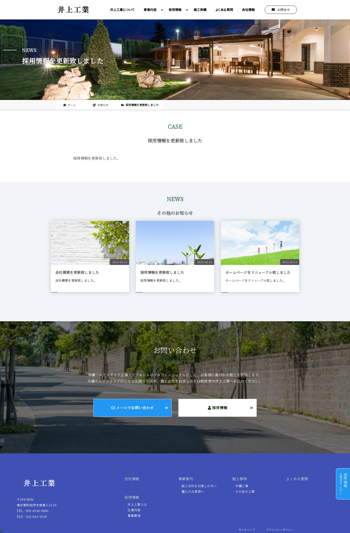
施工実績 (200, 9)
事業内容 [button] (152, 9)
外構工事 (241, 486)
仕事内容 (134, 510)
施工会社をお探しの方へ (199, 486)
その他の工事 (245, 491)
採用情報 (131, 497)
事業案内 (185, 478)
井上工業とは (137, 504)
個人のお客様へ (192, 491)
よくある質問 (224, 9)
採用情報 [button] (177, 9)
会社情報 (248, 9)
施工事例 (239, 478)
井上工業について (122, 9)
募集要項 (134, 515)
